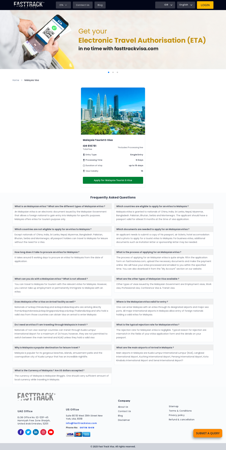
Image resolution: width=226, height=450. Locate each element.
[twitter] (28, 432)
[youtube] (51, 432)
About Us (123, 406)
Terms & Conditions (180, 410)
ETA (63, 4)
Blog (100, 5)
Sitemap (173, 406)
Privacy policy (177, 415)
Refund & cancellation (181, 419)
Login (205, 5)
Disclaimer (124, 420)
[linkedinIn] (36, 432)
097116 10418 (87, 427)
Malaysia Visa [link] (31, 80)
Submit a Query (208, 433)
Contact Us (82, 5)
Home (16, 80)
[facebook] (21, 432)
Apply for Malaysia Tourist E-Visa (113, 180)
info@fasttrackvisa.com (81, 423)
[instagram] (43, 432)
